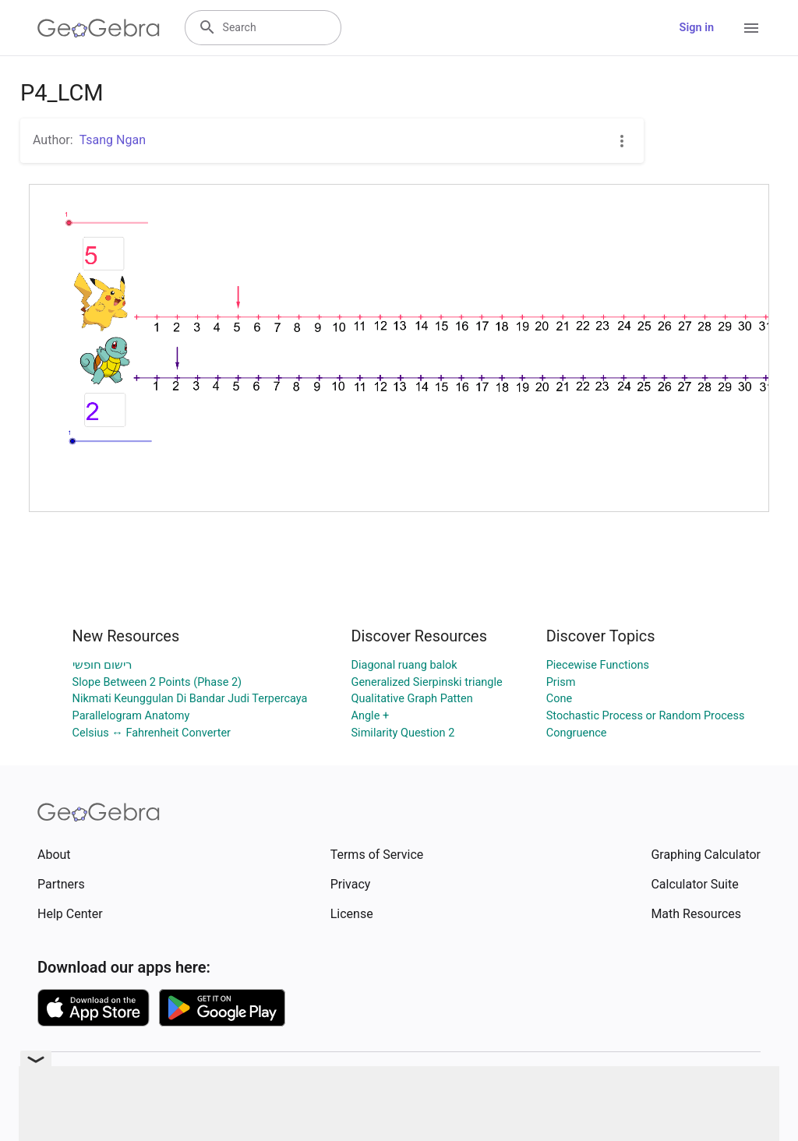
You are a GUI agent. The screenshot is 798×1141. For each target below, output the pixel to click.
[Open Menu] (751, 28)
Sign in (697, 27)
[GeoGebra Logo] (98, 28)
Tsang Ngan (112, 139)
